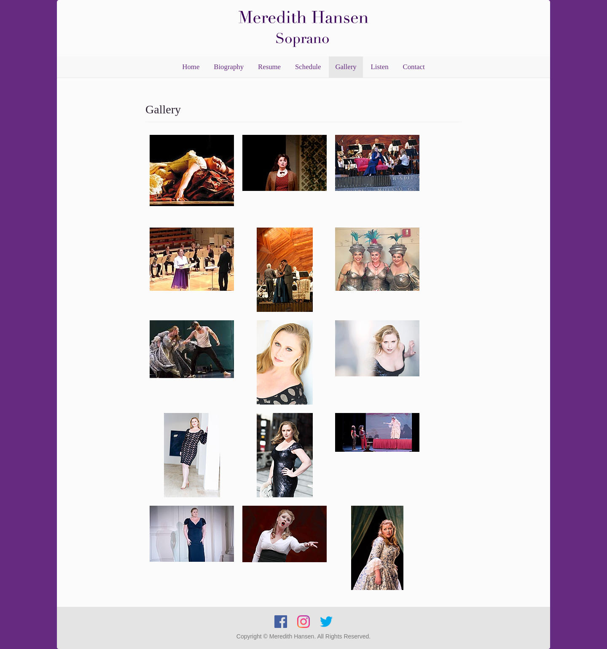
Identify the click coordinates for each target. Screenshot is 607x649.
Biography (229, 67)
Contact (413, 67)
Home (190, 67)
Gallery (345, 67)
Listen (380, 67)
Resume (269, 67)
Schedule (308, 67)
